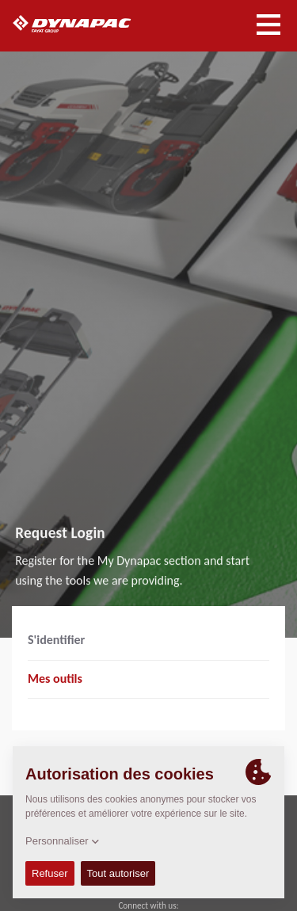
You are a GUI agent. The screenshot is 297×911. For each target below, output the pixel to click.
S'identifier (56, 639)
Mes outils (55, 678)
